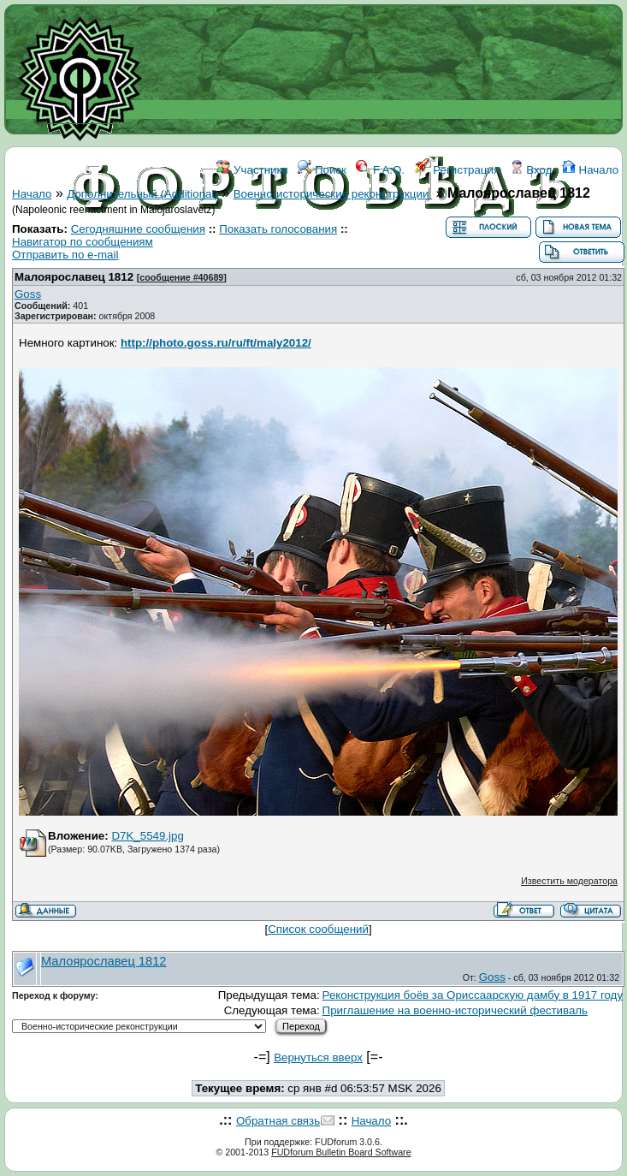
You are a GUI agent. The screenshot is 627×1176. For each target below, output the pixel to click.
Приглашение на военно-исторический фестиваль (455, 1010)
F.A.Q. (380, 169)
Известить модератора (569, 881)
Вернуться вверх (318, 1057)
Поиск (322, 169)
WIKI (282, 246)
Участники (251, 169)
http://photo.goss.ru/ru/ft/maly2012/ (216, 342)
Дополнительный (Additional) (142, 193)
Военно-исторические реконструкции (333, 193)
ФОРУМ (237, 246)
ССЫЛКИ (330, 246)
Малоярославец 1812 (74, 276)
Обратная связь (278, 1120)
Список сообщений (318, 929)
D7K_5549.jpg (147, 835)
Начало (590, 169)
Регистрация (457, 169)
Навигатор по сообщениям (82, 241)
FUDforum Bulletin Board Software (341, 1152)
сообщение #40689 (181, 277)
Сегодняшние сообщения (138, 229)
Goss (28, 294)
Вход (531, 169)
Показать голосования (278, 229)
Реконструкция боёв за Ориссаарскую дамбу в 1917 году (472, 995)
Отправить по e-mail (65, 254)
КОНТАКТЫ (399, 246)
